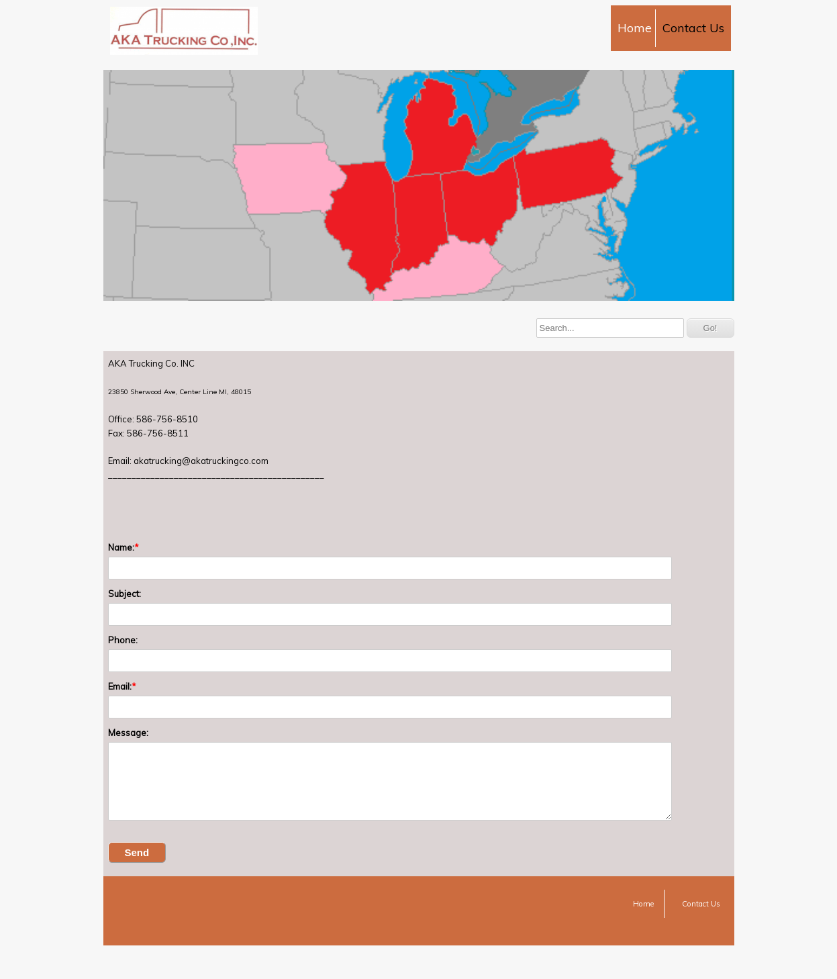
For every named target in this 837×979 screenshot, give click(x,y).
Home (635, 28)
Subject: (124, 593)
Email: (120, 686)
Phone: (123, 640)
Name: (121, 547)
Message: (128, 732)
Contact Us (693, 28)
